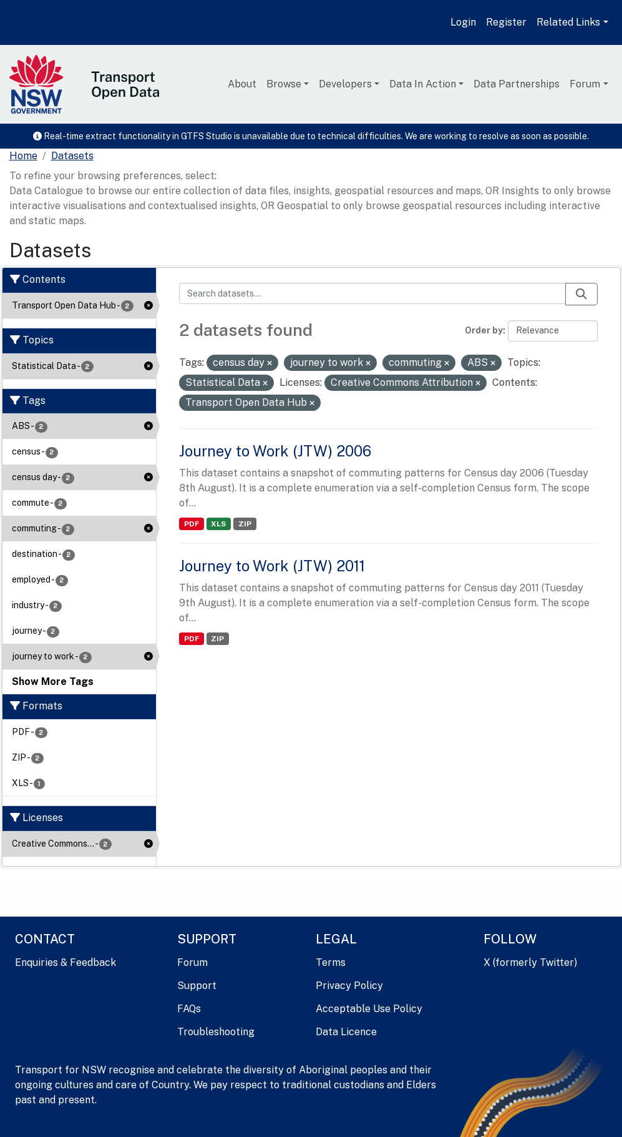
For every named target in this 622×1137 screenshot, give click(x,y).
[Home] (23, 156)
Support (196, 986)
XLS (218, 523)
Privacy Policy (349, 986)
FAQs (189, 1009)
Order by (484, 330)
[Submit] (581, 294)
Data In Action (422, 84)
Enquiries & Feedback (65, 962)
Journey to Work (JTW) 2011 (272, 565)
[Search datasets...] (372, 293)
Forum (585, 84)
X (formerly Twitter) (530, 962)
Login (463, 22)
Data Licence (346, 1032)
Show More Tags (53, 681)
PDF (191, 523)
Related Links (568, 22)
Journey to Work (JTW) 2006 (275, 451)
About (242, 84)
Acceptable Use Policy (369, 1009)
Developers (345, 84)
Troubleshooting (216, 1032)
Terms (331, 962)
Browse (283, 84)
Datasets (72, 156)
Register (506, 22)
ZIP (244, 523)
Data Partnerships (517, 84)
